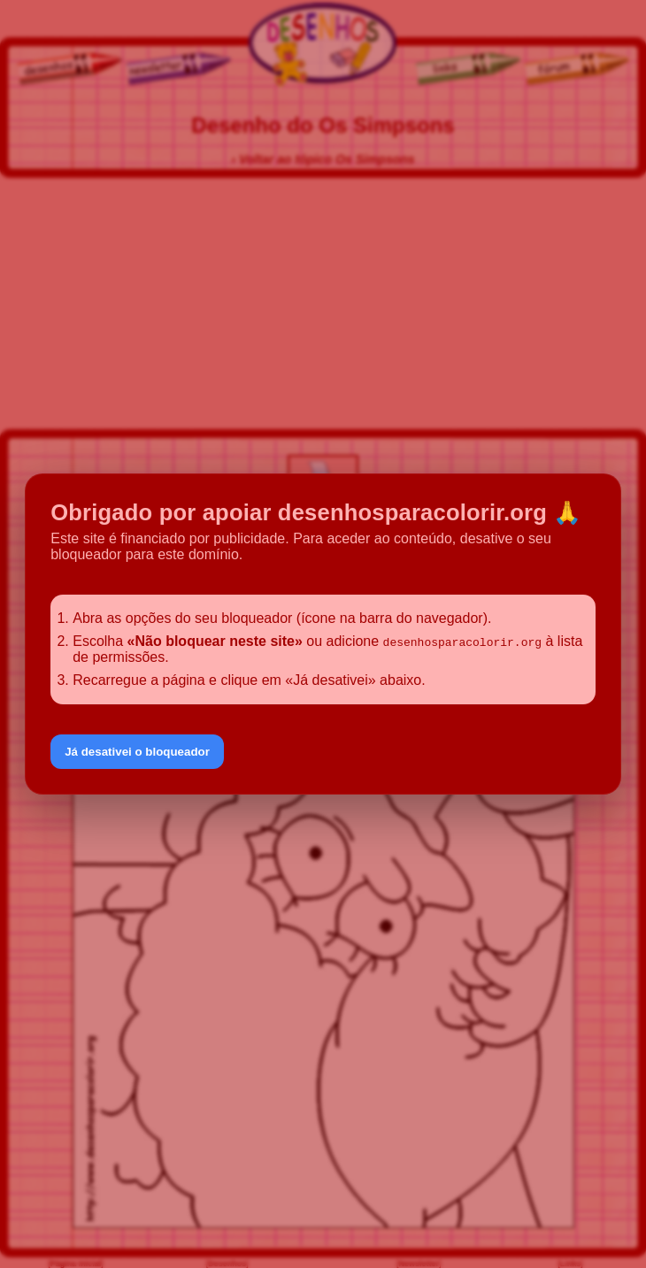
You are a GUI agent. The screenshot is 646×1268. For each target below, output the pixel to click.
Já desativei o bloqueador (137, 751)
